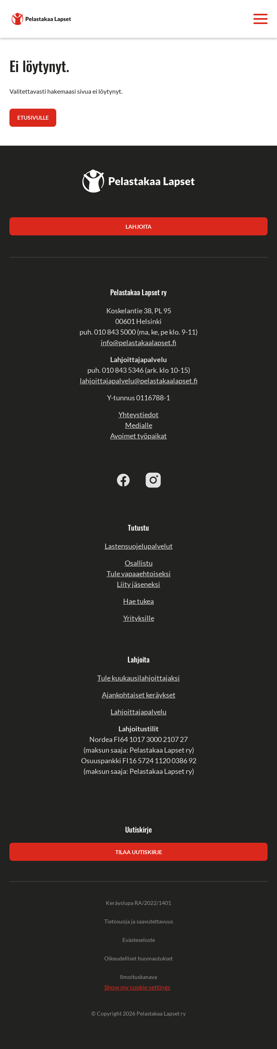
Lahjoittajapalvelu (138, 711)
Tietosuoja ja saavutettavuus (138, 921)
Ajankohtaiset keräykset (138, 694)
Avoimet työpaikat (138, 435)
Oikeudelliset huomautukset (138, 958)
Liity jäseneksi (138, 584)
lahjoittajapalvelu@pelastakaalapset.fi (139, 380)
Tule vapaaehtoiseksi (139, 573)
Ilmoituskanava (138, 976)
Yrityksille (138, 618)
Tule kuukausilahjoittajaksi (138, 677)
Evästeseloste (138, 939)
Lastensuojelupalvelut (139, 546)
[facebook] (123, 480)
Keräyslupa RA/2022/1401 (138, 902)
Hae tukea (138, 601)
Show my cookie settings (137, 987)
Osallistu (139, 563)
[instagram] (153, 480)
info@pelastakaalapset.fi (138, 342)
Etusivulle (33, 117)
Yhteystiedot (138, 414)
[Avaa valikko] (260, 19)
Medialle (138, 425)
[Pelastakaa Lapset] (41, 18)
